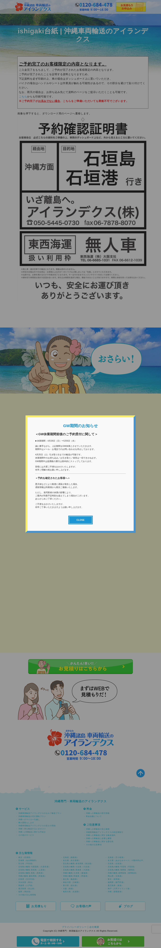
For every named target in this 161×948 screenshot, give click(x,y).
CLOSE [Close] (80, 520)
